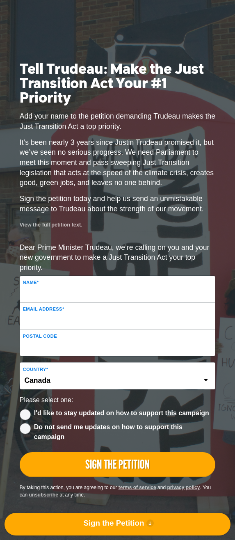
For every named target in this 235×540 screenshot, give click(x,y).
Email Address (43, 309)
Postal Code (40, 336)
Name (31, 282)
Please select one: (46, 399)
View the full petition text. (51, 225)
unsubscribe (43, 495)
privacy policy (183, 487)
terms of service (137, 487)
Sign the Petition (113, 523)
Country (35, 369)
